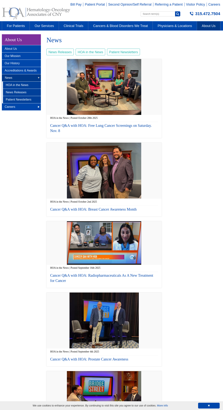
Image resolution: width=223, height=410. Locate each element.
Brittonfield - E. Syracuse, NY (24, 339)
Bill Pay (76, 4)
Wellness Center (178, 339)
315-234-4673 (176, 355)
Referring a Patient (169, 4)
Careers (214, 4)
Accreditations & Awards (21, 70)
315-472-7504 (12, 355)
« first (97, 315)
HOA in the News (17, 85)
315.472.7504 (207, 13)
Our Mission (12, 56)
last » (170, 315)
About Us (11, 48)
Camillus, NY (66, 339)
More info (162, 405)
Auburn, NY (120, 339)
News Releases (16, 92)
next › (161, 315)
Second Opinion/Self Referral (129, 4)
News (8, 77)
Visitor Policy (195, 4)
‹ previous (108, 315)
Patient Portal (95, 4)
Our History (12, 63)
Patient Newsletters (18, 99)
